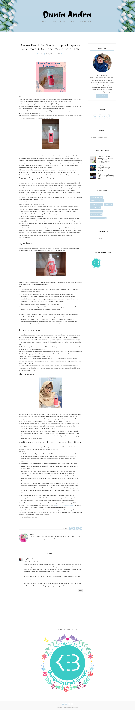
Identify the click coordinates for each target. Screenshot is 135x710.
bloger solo (95, 204)
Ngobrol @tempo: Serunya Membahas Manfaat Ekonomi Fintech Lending (106, 168)
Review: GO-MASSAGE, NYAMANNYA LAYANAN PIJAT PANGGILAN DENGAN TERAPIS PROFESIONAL (105, 159)
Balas (80, 590)
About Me (102, 96)
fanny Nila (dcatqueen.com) (31, 559)
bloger (107, 204)
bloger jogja (95, 211)
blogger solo (95, 200)
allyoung (94, 207)
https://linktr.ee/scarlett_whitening (64, 505)
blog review (95, 197)
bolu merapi (95, 214)
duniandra (66, 707)
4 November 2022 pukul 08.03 (31, 561)
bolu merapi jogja (97, 218)
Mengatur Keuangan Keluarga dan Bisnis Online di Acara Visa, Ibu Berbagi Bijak (106, 176)
